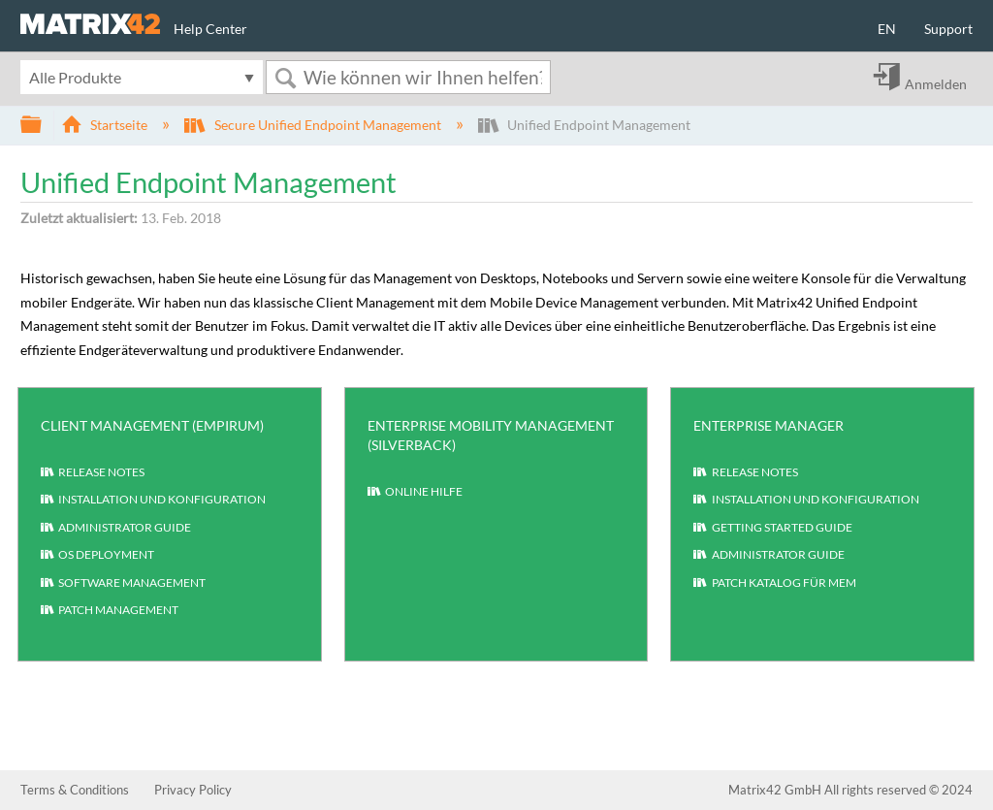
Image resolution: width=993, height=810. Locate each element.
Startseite (105, 124)
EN (887, 28)
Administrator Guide (116, 528)
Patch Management (109, 611)
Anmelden (936, 83)
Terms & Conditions (74, 789)
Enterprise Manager (768, 425)
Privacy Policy (193, 789)
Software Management (123, 584)
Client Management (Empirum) (152, 425)
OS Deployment (97, 556)
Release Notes (92, 473)
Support (948, 28)
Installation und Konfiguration (153, 500)
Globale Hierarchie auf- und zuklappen (44, 125)
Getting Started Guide (772, 528)
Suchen (285, 78)
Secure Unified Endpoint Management (313, 124)
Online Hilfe (415, 492)
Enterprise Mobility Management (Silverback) (491, 435)
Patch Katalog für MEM (774, 584)
